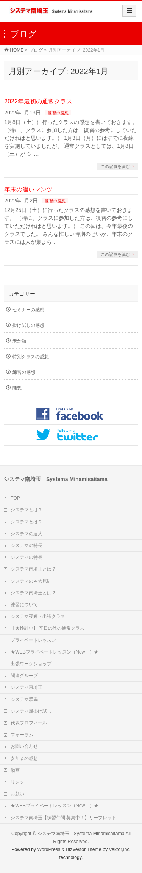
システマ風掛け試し (31, 711)
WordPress (48, 849)
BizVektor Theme (83, 849)
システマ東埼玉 (26, 687)
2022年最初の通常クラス (38, 101)
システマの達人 (26, 533)
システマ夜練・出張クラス (38, 616)
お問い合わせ (24, 746)
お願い (17, 793)
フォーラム (22, 734)
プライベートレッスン (33, 640)
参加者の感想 (24, 758)
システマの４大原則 (31, 581)
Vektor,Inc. (120, 849)
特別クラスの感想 (30, 356)
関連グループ (24, 675)
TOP (15, 498)
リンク (17, 782)
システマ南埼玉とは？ (33, 569)
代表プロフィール (29, 723)
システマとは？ (26, 510)
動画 (15, 770)
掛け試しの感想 (28, 325)
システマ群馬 (24, 699)
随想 (17, 387)
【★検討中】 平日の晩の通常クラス (47, 628)
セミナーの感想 (28, 309)
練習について (24, 604)
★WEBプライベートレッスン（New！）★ (54, 652)
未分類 (19, 340)
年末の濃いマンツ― (31, 189)
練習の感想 (58, 113)
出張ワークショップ (31, 663)
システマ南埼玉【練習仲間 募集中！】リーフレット (63, 817)
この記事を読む (115, 166)
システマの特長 (26, 545)
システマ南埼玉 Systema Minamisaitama (81, 833)
